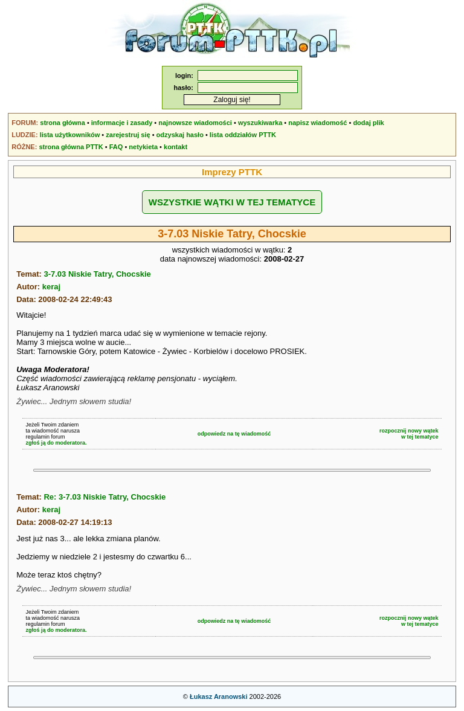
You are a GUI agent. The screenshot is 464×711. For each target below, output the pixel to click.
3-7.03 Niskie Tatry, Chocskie (97, 273)
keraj (51, 286)
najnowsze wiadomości (195, 122)
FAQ (116, 146)
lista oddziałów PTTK (243, 134)
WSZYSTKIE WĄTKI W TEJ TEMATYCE (232, 202)
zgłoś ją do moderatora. (55, 443)
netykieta (143, 146)
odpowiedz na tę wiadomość (234, 434)
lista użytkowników (70, 134)
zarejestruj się (128, 134)
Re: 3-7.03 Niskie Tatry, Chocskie (105, 496)
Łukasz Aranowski (219, 696)
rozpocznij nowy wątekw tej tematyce (409, 434)
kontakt (175, 146)
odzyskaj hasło (180, 134)
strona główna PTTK (71, 146)
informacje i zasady (122, 122)
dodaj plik (368, 122)
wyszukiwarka (260, 122)
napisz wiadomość (317, 122)
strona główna (62, 122)
